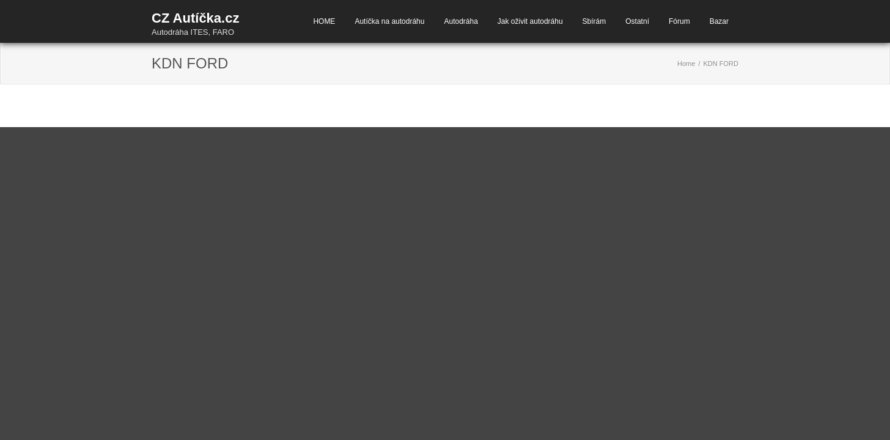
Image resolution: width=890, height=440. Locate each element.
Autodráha (460, 21)
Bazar (719, 21)
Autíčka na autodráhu (389, 21)
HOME (324, 21)
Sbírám (594, 21)
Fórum (679, 21)
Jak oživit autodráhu (530, 21)
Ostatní (637, 21)
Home (686, 63)
